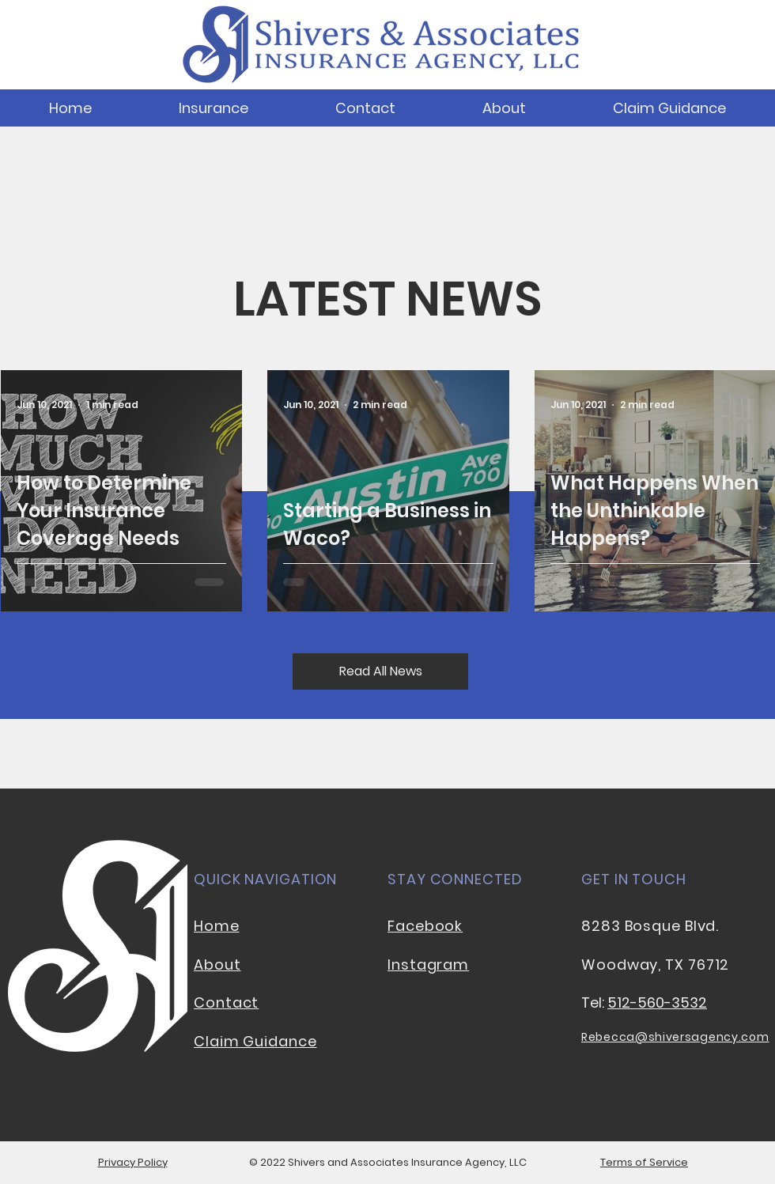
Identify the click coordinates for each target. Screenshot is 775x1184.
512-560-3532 (657, 1002)
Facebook (425, 926)
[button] (213, 108)
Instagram (428, 964)
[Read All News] (380, 671)
